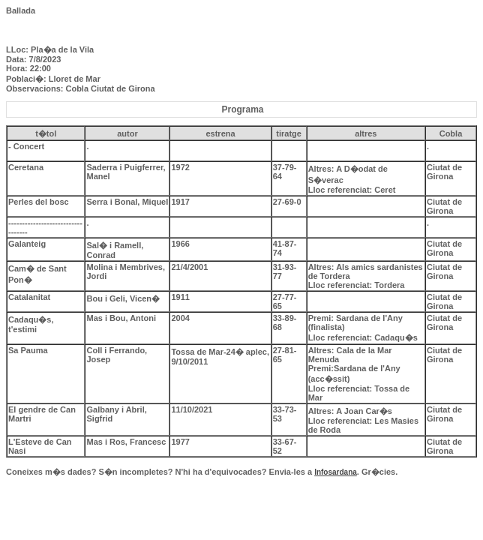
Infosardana (335, 472)
